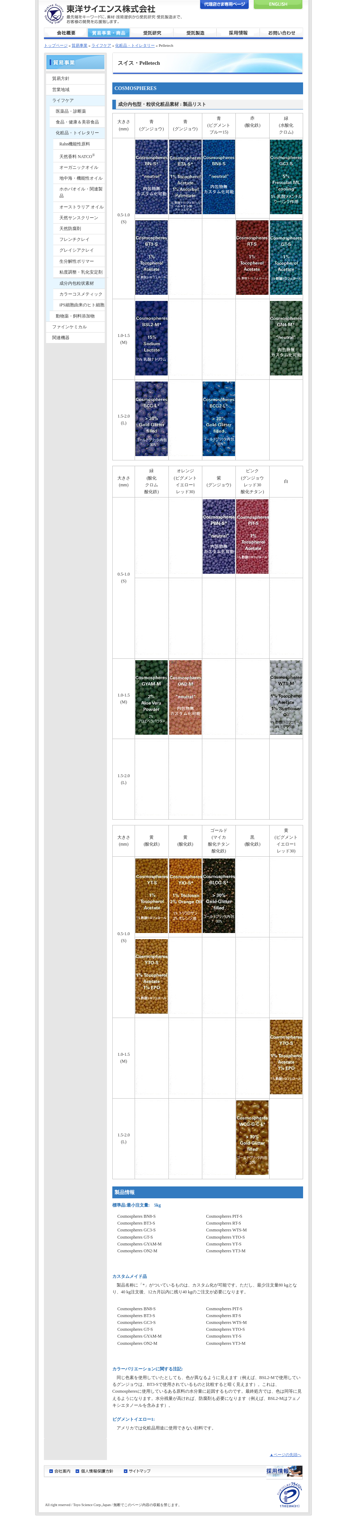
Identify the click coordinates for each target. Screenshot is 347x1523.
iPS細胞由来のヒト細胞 (81, 304)
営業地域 (60, 89)
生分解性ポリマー (76, 261)
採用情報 (238, 33)
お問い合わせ (281, 33)
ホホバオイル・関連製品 (81, 192)
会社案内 (59, 1471)
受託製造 (195, 33)
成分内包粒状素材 (76, 283)
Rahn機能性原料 (74, 144)
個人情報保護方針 (97, 1471)
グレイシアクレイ (76, 250)
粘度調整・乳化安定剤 (81, 272)
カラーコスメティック (81, 294)
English (278, 5)
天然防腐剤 (70, 228)
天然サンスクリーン (78, 217)
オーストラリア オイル (81, 206)
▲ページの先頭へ (285, 1454)
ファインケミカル (69, 326)
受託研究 (152, 33)
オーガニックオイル (78, 167)
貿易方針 (60, 78)
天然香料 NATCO (77, 156)
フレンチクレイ (74, 239)
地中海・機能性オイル (81, 178)
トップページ (56, 45)
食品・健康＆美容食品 (77, 122)
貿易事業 (108, 33)
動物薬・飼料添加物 (75, 316)
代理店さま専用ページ (224, 5)
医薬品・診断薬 (71, 111)
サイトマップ (137, 1471)
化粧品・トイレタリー (135, 45)
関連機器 (60, 337)
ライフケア (101, 45)
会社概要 (65, 33)
